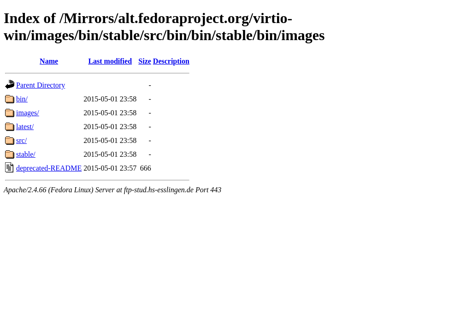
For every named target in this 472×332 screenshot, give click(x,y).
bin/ (22, 99)
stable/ (25, 154)
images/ (27, 113)
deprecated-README (49, 168)
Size (144, 61)
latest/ (25, 126)
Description (171, 61)
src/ (21, 140)
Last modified (110, 61)
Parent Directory (40, 85)
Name (49, 61)
